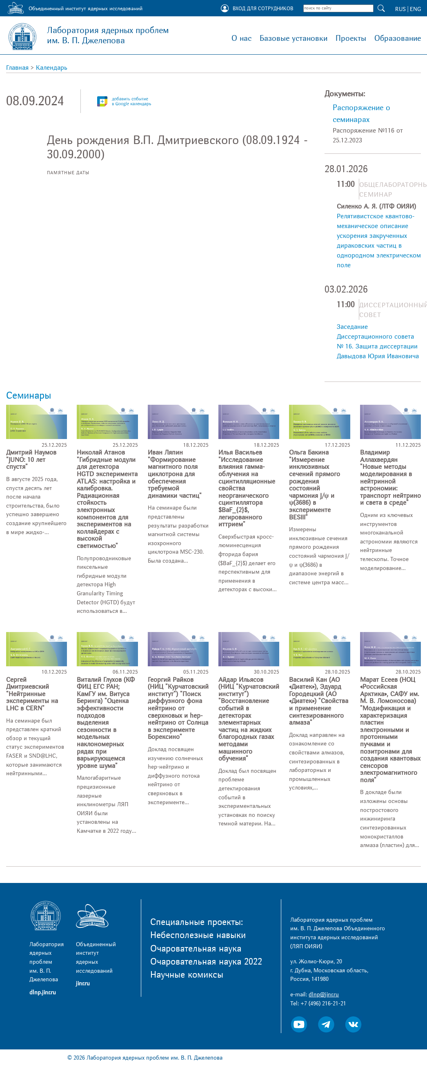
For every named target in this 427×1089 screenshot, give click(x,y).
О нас (241, 38)
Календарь (51, 68)
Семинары (28, 395)
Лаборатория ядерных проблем (108, 35)
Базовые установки (293, 38)
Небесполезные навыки (198, 935)
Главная (17, 68)
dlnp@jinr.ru (324, 994)
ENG (415, 9)
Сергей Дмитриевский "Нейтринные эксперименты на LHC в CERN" (32, 694)
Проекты (351, 38)
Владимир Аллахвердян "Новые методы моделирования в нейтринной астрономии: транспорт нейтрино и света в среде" (390, 477)
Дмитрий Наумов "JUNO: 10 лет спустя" (31, 459)
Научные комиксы (186, 974)
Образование (397, 38)
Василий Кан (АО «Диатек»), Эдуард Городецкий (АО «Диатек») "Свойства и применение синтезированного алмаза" (318, 701)
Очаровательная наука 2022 (206, 961)
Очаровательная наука (195, 948)
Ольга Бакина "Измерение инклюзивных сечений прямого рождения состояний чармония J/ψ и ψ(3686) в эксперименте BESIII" (314, 484)
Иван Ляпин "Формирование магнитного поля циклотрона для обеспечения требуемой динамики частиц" (175, 474)
